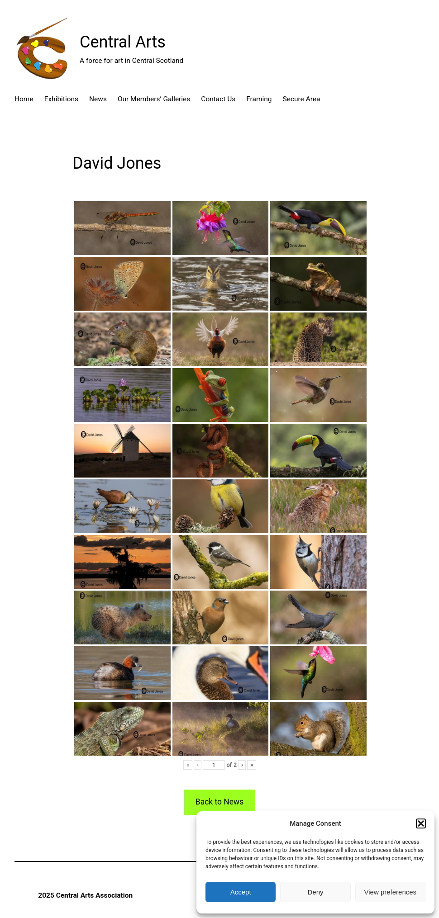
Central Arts (123, 42)
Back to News (219, 801)
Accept (240, 892)
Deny (315, 892)
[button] (420, 823)
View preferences (390, 892)
